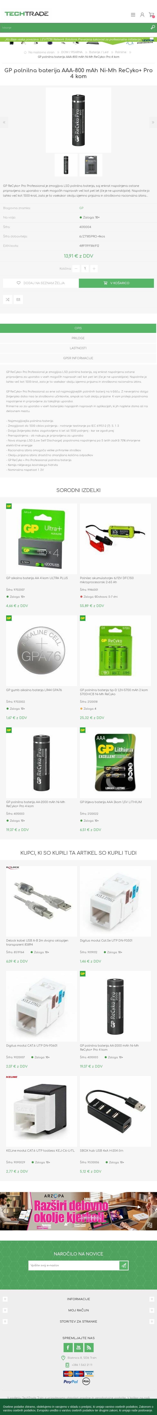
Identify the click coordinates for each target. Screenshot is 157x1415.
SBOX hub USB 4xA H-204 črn (101, 1150)
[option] (66, 165)
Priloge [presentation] (78, 338)
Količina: (65, 268)
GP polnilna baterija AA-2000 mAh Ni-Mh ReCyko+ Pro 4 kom (35, 804)
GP (81, 208)
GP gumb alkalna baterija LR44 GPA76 (34, 690)
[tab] (78, 329)
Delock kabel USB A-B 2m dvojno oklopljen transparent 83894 (37, 942)
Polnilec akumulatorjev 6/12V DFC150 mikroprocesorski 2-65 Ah (107, 580)
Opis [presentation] (78, 328)
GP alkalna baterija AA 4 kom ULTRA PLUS (37, 578)
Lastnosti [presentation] (78, 348)
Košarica (151, 14)
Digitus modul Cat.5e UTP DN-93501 (106, 940)
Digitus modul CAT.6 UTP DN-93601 (31, 1045)
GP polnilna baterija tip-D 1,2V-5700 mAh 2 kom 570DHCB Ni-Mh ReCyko (114, 692)
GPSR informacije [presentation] (78, 358)
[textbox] (74, 27)
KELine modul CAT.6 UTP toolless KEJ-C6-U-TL (40, 1150)
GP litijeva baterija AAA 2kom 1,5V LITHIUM (111, 802)
